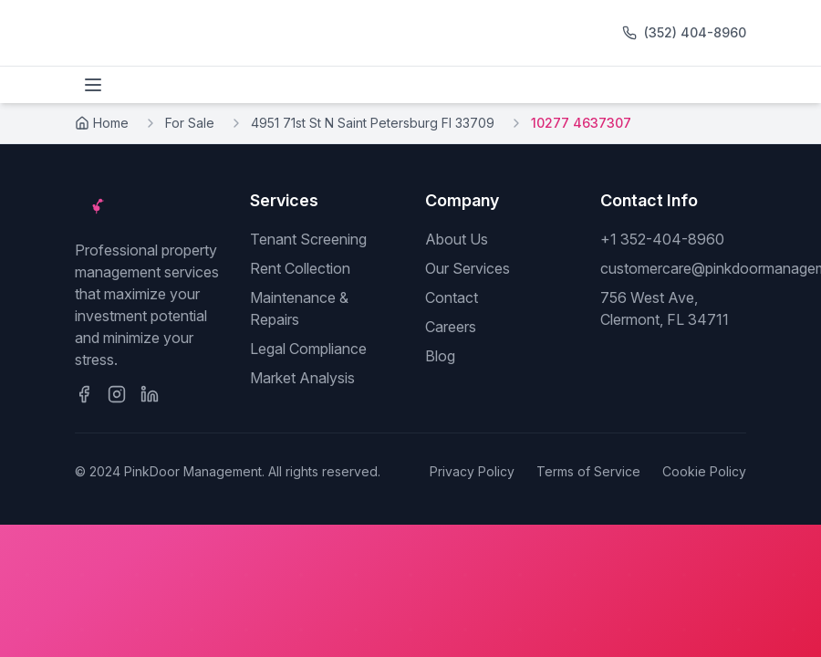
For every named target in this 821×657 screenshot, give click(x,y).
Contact (451, 297)
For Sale (189, 122)
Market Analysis (302, 378)
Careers (450, 327)
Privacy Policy (472, 471)
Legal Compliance (308, 348)
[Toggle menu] (93, 85)
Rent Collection (300, 268)
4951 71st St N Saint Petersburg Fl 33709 (372, 122)
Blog (440, 356)
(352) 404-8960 (695, 32)
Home (102, 122)
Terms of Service (588, 471)
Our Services (467, 268)
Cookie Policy (704, 471)
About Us (456, 239)
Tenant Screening (308, 239)
